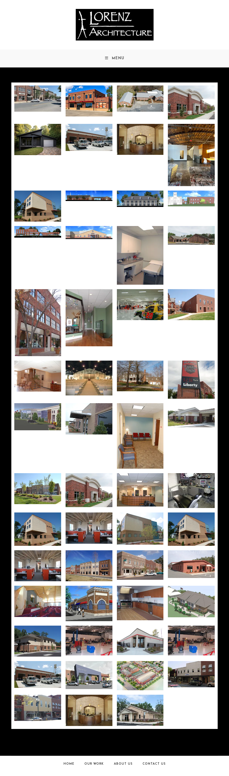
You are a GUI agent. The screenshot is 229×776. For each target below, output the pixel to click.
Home (69, 764)
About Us (123, 764)
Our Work (94, 764)
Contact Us (154, 764)
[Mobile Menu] (114, 58)
